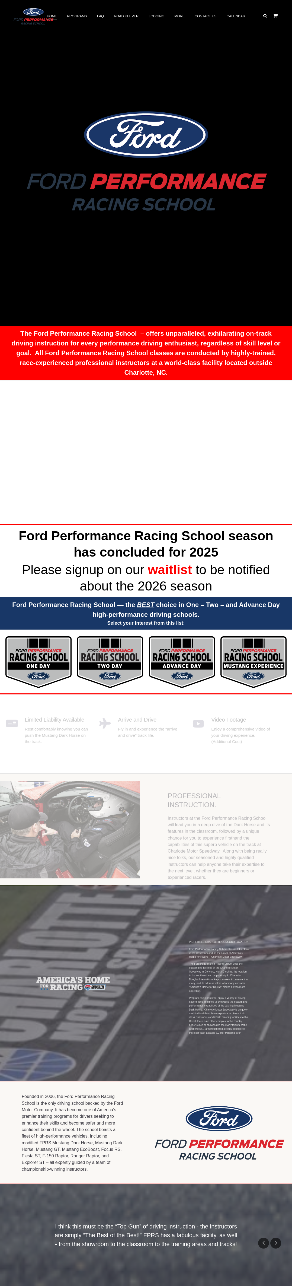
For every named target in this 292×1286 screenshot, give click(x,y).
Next (275, 1243)
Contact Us (206, 16)
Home (52, 16)
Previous (263, 1243)
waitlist (170, 570)
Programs (77, 16)
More (179, 16)
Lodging (156, 16)
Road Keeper (126, 16)
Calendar (236, 16)
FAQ (100, 16)
